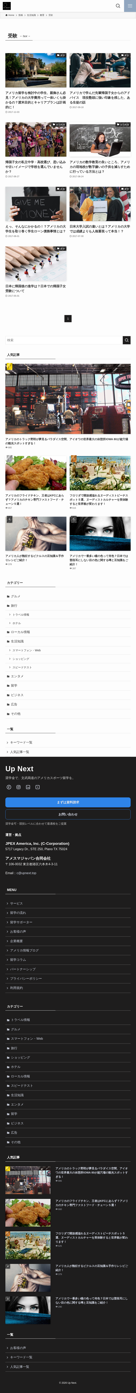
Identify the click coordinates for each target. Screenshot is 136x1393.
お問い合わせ (68, 814)
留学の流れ (18, 912)
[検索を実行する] (127, 340)
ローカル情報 (20, 632)
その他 (15, 713)
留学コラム (18, 959)
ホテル (17, 623)
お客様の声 (18, 931)
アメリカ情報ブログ (24, 950)
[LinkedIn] (28, 787)
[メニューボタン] (130, 6)
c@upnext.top (26, 873)
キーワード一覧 (21, 742)
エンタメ (17, 676)
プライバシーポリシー (26, 978)
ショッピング (21, 658)
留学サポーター (21, 922)
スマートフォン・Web (27, 650)
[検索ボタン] (118, 6)
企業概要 (16, 941)
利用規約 (16, 988)
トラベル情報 (21, 614)
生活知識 (17, 641)
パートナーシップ (23, 969)
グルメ (15, 596)
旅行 (14, 605)
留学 (14, 685)
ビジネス (17, 695)
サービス (16, 903)
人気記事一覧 (19, 752)
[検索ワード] (67, 340)
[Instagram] (18, 787)
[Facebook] (9, 787)
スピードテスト (22, 667)
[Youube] (37, 787)
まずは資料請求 (68, 802)
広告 (14, 704)
